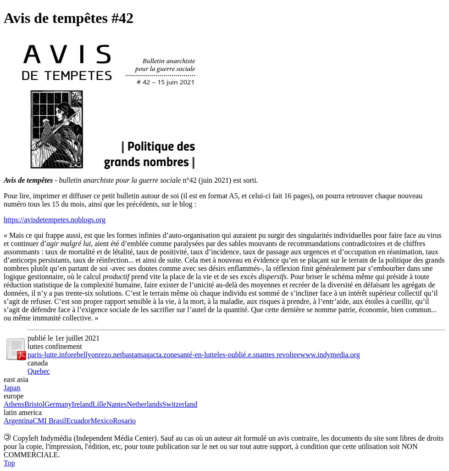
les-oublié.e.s (236, 355)
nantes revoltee (278, 355)
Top (9, 463)
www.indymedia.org (330, 355)
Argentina (18, 421)
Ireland (82, 404)
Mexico (101, 421)
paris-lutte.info (49, 355)
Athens (14, 404)
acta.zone (163, 355)
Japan (12, 388)
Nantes (116, 404)
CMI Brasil (49, 421)
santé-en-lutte (197, 355)
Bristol (34, 404)
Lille (99, 404)
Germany (58, 404)
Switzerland (179, 404)
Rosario (124, 421)
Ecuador (78, 421)
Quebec (39, 371)
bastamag (136, 355)
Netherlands (144, 404)
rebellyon (85, 355)
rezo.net (110, 355)
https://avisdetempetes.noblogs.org (54, 220)
